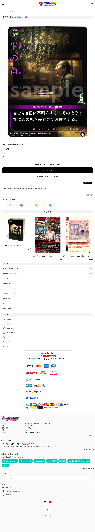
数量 (3, 153)
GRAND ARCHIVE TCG (10, 268)
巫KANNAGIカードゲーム (11, 273)
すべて (9, 205)
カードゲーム (7, 283)
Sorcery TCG (7, 278)
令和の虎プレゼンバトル (11, 293)
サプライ (6, 288)
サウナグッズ (7, 299)
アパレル (6, 304)
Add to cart (47, 170)
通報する (89, 195)
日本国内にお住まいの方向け (47, 176)
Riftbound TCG (8, 309)
